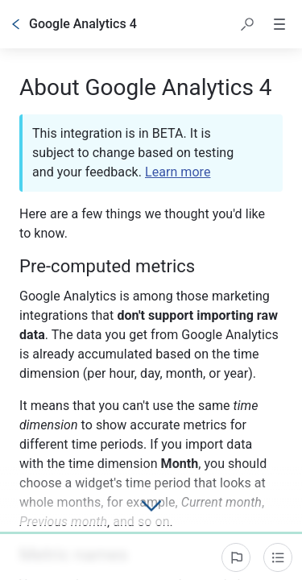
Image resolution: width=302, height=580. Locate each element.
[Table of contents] (277, 557)
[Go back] (16, 24)
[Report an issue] (235, 557)
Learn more (177, 172)
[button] (247, 24)
